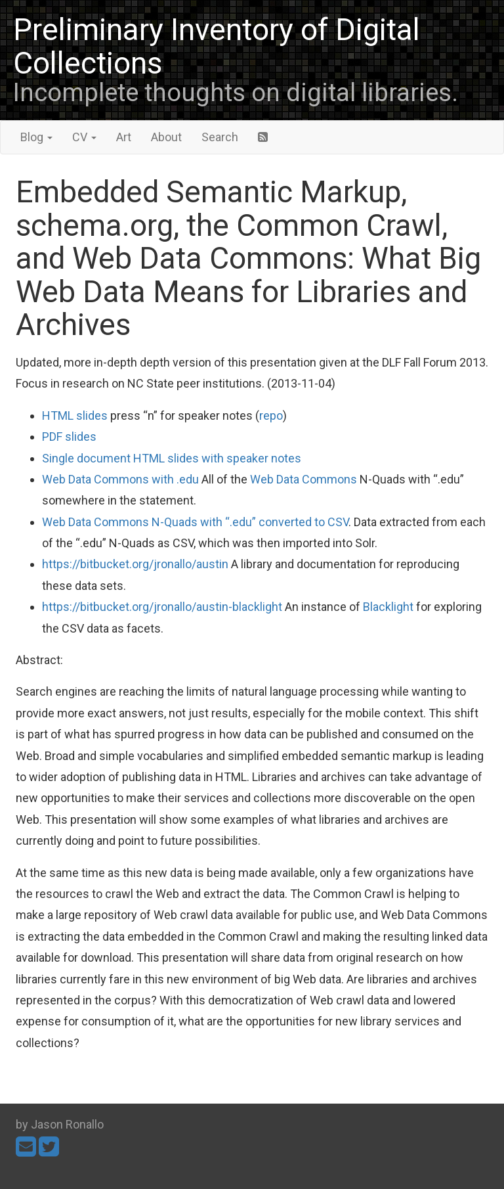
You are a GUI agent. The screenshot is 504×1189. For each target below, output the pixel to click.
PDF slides (69, 436)
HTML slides (75, 415)
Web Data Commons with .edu (120, 479)
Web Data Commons (303, 479)
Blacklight (388, 607)
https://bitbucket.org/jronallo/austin (135, 564)
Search (219, 137)
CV (84, 137)
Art (123, 137)
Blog (36, 137)
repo (271, 415)
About (166, 137)
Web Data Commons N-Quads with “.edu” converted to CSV (195, 522)
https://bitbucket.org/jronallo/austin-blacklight (162, 607)
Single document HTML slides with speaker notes (171, 458)
